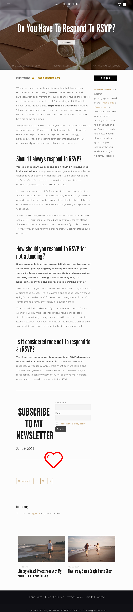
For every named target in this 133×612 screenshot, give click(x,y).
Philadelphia (107, 102)
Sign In (89, 596)
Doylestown (100, 107)
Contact (101, 596)
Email (58, 413)
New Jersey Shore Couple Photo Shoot (90, 571)
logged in (35, 513)
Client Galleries (54, 596)
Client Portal (35, 596)
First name (60, 402)
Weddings (66, 42)
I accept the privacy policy (72, 424)
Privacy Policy (74, 596)
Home (18, 77)
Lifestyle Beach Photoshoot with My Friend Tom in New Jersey (40, 573)
